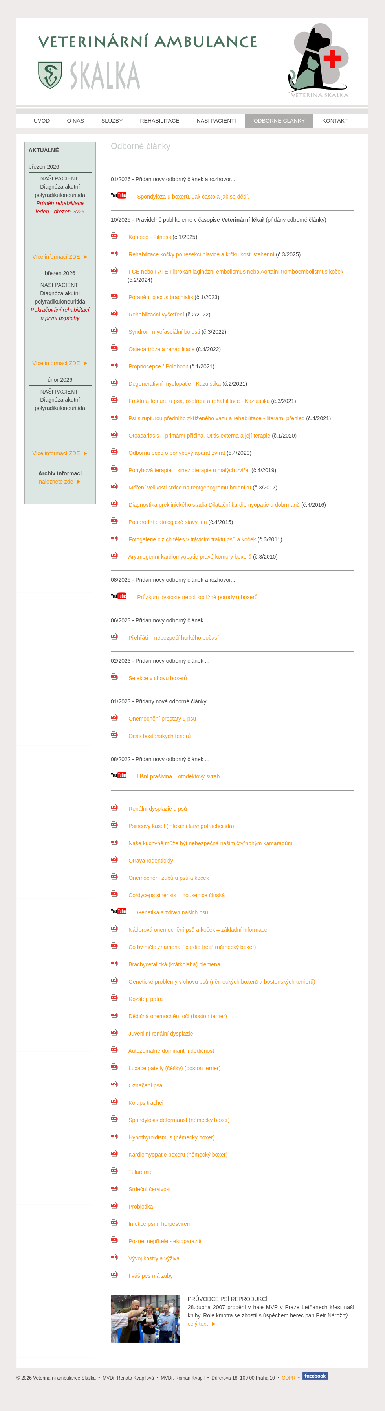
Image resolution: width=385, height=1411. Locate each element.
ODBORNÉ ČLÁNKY (279, 121)
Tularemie (132, 1172)
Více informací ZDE (60, 257)
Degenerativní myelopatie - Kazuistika (166, 384)
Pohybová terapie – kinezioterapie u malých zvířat (180, 470)
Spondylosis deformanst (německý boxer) (170, 1120)
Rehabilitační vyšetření (147, 314)
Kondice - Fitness (141, 237)
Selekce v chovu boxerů (149, 678)
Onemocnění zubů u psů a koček (160, 878)
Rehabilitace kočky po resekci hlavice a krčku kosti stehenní (192, 254)
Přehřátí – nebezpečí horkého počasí (165, 638)
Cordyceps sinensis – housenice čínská (168, 895)
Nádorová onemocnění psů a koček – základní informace (189, 930)
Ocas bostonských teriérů (151, 736)
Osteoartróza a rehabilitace (152, 349)
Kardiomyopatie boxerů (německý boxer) (169, 1155)
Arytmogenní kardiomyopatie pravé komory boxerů (181, 557)
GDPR (288, 1378)
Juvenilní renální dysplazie (152, 1033)
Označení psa (137, 1085)
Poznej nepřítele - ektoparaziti (156, 1241)
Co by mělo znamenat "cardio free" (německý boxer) (183, 947)
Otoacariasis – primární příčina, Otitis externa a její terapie (190, 435)
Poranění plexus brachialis (152, 297)
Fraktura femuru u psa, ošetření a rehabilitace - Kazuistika (190, 401)
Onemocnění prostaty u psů (153, 719)
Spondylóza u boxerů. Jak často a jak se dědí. (180, 196)
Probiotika (132, 1206)
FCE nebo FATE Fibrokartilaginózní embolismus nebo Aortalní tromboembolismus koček (227, 272)
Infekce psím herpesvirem (151, 1224)
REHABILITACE (160, 121)
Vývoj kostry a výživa (145, 1258)
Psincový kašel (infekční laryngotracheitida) (172, 826)
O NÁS (75, 121)
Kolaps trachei (137, 1103)
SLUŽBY (112, 121)
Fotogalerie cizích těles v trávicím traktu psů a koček (183, 539)
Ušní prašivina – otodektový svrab (165, 776)
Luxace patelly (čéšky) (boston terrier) (165, 1068)
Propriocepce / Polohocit (149, 366)
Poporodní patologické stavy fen (159, 522)
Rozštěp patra (137, 999)
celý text (202, 1324)
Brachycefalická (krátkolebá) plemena (165, 964)
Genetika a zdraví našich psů (159, 912)
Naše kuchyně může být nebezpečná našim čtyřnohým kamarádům (201, 843)
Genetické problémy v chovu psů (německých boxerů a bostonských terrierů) (213, 982)
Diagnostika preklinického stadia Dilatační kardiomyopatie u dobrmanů (205, 505)
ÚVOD (42, 121)
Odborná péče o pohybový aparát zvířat (168, 453)
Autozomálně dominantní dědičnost (162, 1051)
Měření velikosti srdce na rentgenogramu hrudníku (181, 487)
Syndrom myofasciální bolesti (155, 332)
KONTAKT (335, 121)
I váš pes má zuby (142, 1276)
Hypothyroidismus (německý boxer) (163, 1137)
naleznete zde (60, 481)
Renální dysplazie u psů (149, 809)
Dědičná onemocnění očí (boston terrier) (169, 1016)
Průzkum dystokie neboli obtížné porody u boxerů (184, 597)
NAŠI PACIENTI (216, 121)
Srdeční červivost (141, 1189)
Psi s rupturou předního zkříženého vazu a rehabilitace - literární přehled (207, 418)
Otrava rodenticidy (142, 860)
